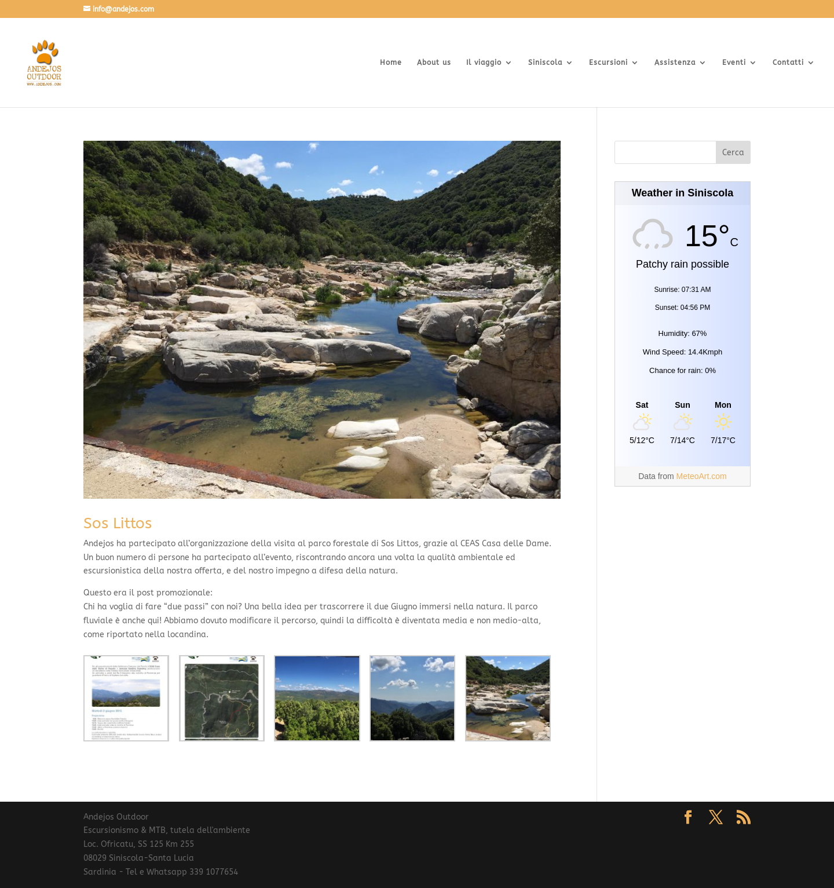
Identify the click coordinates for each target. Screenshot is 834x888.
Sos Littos (117, 523)
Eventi (734, 63)
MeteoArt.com (701, 476)
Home (391, 63)
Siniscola (545, 63)
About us (434, 63)
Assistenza (675, 63)
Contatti (788, 63)
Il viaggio (484, 63)
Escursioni (608, 63)
